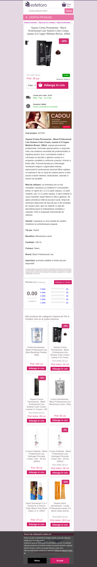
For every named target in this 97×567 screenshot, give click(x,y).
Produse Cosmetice (30, 22)
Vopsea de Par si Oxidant (47, 22)
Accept (59, 561)
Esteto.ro (67, 79)
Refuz (37, 561)
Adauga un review (62, 282)
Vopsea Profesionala (63, 22)
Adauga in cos (36, 368)
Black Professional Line (42, 254)
